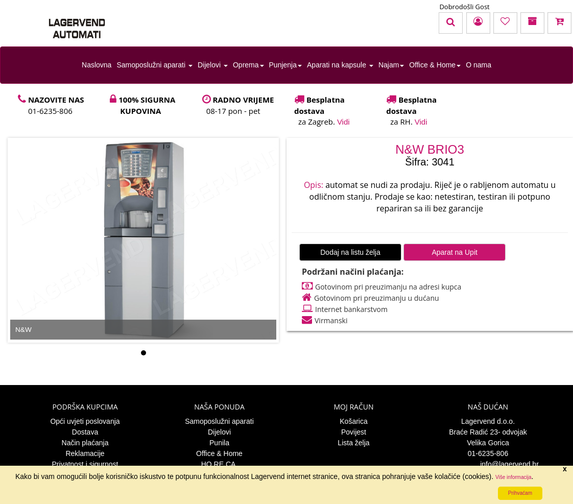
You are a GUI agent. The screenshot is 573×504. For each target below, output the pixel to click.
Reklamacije (84, 453)
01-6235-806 (488, 453)
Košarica (353, 421)
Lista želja (353, 443)
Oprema (248, 65)
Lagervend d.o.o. (488, 421)
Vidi (343, 121)
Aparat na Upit (455, 252)
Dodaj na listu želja (350, 252)
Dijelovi (213, 65)
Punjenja (285, 65)
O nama (478, 65)
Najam (391, 65)
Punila (219, 443)
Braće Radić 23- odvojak (488, 432)
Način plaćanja (85, 443)
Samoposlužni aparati (154, 65)
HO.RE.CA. (219, 464)
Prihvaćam (520, 493)
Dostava (85, 432)
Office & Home (435, 65)
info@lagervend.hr (488, 464)
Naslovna (96, 65)
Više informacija (513, 477)
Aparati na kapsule (340, 65)
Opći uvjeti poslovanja (85, 421)
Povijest (353, 432)
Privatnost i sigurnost (85, 464)
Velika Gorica (488, 443)
